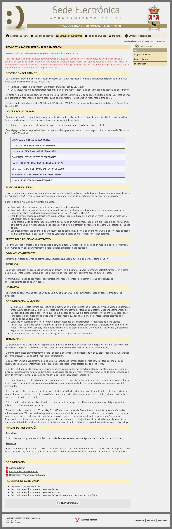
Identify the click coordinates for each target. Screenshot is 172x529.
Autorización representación (23, 471)
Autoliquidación (17, 468)
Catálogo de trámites (43, 36)
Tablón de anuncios (97, 36)
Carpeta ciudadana (142, 54)
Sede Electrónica (130, 41)
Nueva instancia (67, 502)
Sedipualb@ (162, 520)
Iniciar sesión (140, 63)
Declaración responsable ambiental (27, 475)
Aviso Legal (151, 520)
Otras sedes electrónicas (140, 36)
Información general (19, 36)
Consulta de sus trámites (71, 36)
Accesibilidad (139, 520)
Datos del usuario (142, 59)
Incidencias (117, 36)
